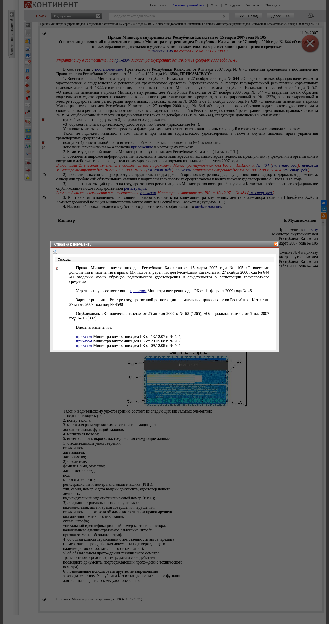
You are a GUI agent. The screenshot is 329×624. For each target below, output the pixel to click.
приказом (138, 290)
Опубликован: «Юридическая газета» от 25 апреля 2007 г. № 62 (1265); (169, 315)
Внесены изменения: (94, 327)
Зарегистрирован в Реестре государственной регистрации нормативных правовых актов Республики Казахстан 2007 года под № (169, 302)
